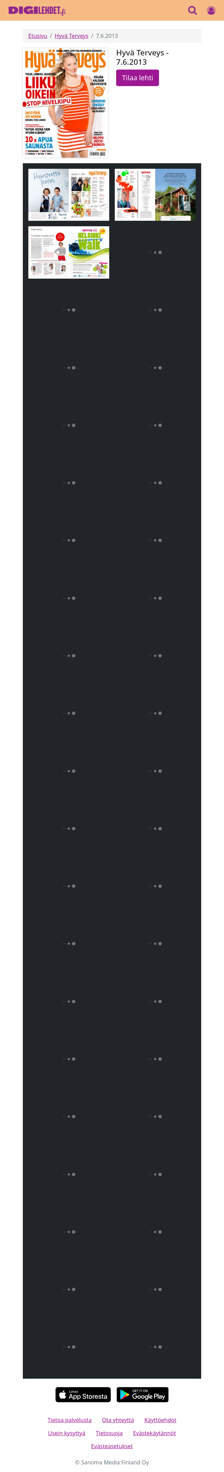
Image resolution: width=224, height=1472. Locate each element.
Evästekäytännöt (154, 1433)
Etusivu (37, 36)
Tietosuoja (109, 1433)
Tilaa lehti (137, 77)
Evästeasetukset (112, 1446)
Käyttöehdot (160, 1420)
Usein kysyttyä (66, 1433)
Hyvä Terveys (71, 36)
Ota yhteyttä (118, 1420)
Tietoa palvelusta (70, 1420)
